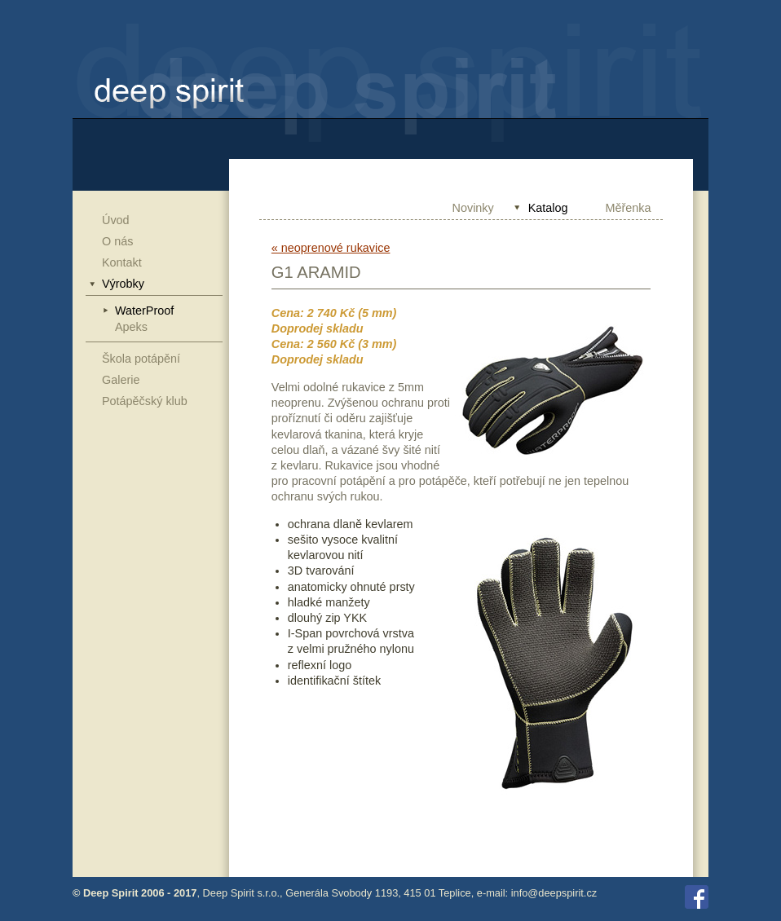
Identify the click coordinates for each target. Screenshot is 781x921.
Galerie (120, 379)
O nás (117, 241)
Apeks (131, 326)
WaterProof (144, 310)
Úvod (116, 220)
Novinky (473, 207)
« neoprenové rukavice (330, 247)
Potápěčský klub (145, 401)
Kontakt (122, 262)
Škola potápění (141, 358)
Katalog (548, 207)
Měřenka (628, 207)
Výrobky (123, 283)
